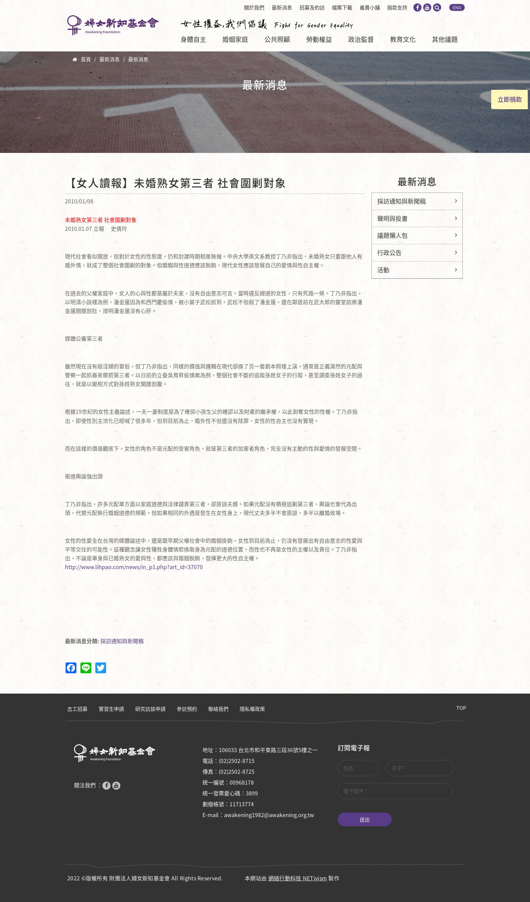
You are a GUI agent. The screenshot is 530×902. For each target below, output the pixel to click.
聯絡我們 (218, 709)
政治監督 (361, 39)
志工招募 (77, 709)
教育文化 (403, 39)
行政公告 (389, 252)
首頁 (86, 59)
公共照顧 (277, 39)
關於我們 (254, 7)
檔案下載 (342, 7)
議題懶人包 (392, 235)
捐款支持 (397, 7)
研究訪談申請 (150, 709)
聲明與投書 (392, 218)
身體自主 (193, 39)
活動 (383, 269)
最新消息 (282, 7)
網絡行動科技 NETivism (297, 878)
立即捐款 (510, 99)
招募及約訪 (312, 7)
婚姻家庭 (235, 39)
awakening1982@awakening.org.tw (269, 815)
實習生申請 (111, 709)
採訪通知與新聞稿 (122, 641)
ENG (457, 7)
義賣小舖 (370, 7)
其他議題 (445, 39)
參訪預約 (187, 709)
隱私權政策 (252, 709)
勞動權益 (319, 39)
